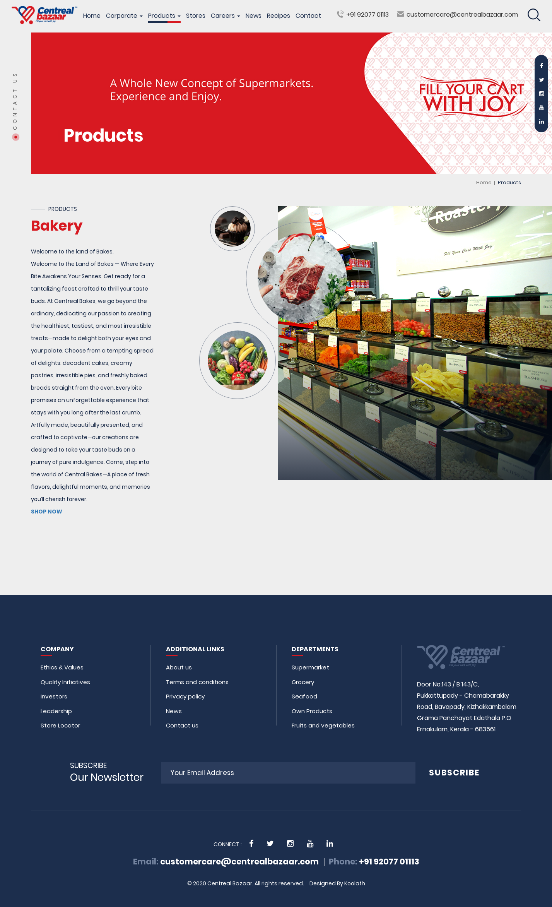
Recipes (278, 16)
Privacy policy (185, 696)
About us (179, 667)
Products (164, 16)
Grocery (303, 682)
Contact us (182, 725)
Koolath (354, 883)
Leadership (56, 711)
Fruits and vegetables (323, 725)
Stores (195, 16)
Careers (225, 16)
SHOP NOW (46, 511)
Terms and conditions (197, 682)
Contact (308, 16)
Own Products (312, 711)
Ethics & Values (62, 667)
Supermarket (310, 667)
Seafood (304, 696)
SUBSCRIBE (454, 772)
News (253, 16)
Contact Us (15, 100)
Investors (54, 696)
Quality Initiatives (65, 682)
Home (92, 16)
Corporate (124, 16)
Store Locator (60, 725)
